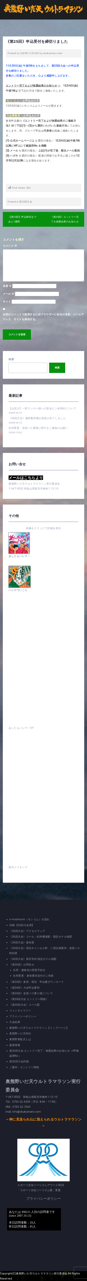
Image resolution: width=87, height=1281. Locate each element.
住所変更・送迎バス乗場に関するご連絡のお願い (38, 427)
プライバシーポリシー (22, 1016)
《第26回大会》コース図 (24, 1004)
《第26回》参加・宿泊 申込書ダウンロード (36, 981)
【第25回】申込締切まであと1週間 (22, 219)
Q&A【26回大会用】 (21, 925)
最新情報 (14, 1045)
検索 (11, 359)
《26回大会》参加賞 (21, 942)
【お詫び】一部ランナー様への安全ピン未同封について (42, 408)
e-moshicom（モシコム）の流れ (29, 919)
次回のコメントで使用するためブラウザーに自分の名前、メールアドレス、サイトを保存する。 (43, 317)
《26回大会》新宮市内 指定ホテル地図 (32, 958)
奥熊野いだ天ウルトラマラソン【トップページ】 (39, 1027)
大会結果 (14, 1021)
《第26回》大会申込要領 (24, 987)
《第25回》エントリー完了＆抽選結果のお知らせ (65, 219)
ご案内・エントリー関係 (24, 1067)
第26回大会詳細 (19, 1061)
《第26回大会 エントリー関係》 (28, 999)
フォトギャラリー (20, 1010)
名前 (7, 285)
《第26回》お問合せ (21, 964)
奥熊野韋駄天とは (20, 1039)
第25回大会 (25, 201)
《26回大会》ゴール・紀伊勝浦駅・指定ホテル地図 (40, 936)
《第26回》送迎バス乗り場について (31, 993)
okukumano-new (52, 53)
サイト (7, 301)
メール (8, 293)
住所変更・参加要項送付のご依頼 (33, 975)
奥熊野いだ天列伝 (20, 1033)
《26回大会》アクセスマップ (27, 930)
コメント (10, 245)
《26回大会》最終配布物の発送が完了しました (37, 418)
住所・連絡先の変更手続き (29, 969)
